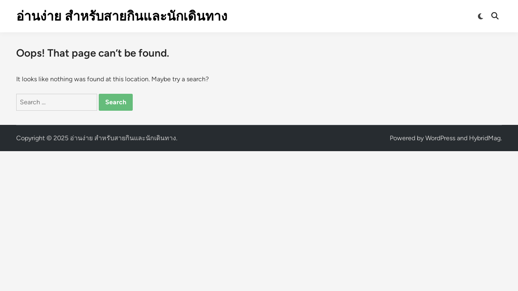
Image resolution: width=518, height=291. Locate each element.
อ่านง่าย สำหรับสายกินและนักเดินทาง (121, 16)
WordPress (440, 138)
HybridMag (485, 138)
